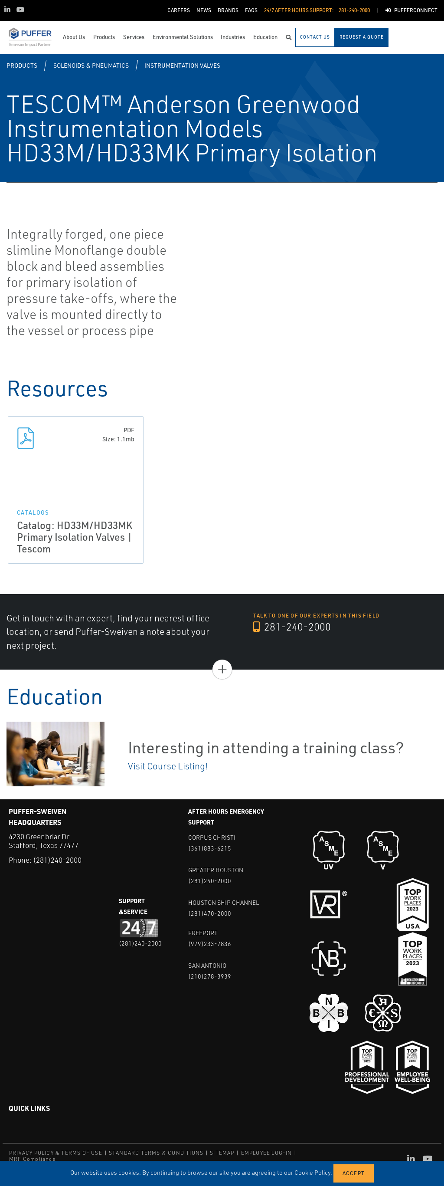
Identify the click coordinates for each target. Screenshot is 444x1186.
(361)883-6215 (209, 848)
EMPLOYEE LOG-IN (266, 1153)
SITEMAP (222, 1153)
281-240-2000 (292, 626)
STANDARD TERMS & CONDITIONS (156, 1153)
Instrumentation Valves (182, 65)
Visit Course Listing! (168, 766)
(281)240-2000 (57, 859)
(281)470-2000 (209, 913)
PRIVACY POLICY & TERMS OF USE (55, 1153)
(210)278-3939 (209, 976)
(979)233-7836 (209, 943)
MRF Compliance (32, 1159)
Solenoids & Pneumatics (91, 65)
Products (22, 65)
